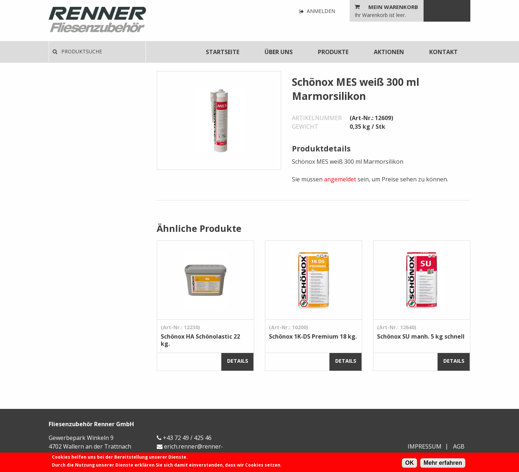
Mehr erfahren (442, 463)
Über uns (279, 52)
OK (409, 463)
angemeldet (340, 179)
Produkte (333, 52)
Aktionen (389, 52)
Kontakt (443, 52)
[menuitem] (222, 52)
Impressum (425, 446)
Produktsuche (77, 51)
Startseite (222, 52)
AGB (459, 446)
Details (237, 360)
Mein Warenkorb (393, 6)
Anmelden (317, 11)
